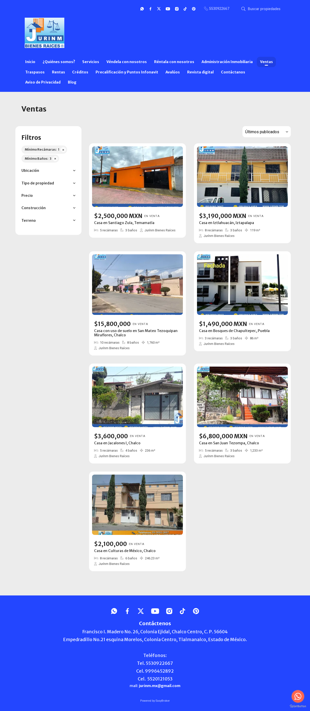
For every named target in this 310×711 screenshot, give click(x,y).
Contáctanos (233, 72)
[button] (48, 171)
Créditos (80, 72)
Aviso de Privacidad (43, 82)
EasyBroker (163, 700)
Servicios (90, 62)
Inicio (30, 62)
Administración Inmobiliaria (227, 62)
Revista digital (200, 72)
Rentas (58, 72)
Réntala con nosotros (174, 62)
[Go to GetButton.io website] (298, 705)
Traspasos (35, 72)
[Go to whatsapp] (298, 696)
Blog (72, 82)
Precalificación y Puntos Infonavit (127, 72)
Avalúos (172, 72)
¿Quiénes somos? (59, 62)
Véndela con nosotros (126, 62)
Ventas (266, 62)
